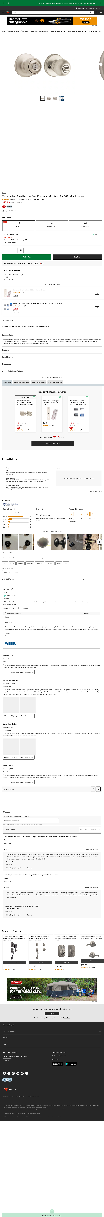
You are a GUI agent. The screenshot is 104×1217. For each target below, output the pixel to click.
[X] (8, 1073)
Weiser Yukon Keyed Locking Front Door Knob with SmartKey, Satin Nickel (39, 196)
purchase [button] (20, 563)
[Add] (97, 293)
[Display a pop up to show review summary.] (26, 306)
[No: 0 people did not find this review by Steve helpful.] (17, 608)
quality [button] (12, 563)
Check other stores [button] (10, 242)
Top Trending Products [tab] (38, 382)
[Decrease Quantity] (4, 250)
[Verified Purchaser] (10, 595)
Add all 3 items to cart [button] (53, 443)
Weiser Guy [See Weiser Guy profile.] (9, 861)
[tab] (18, 226)
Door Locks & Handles (58, 31)
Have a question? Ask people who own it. (16, 816)
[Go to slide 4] (61, 98)
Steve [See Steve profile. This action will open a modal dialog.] (5, 592)
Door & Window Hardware (40, 31)
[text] (23, 429)
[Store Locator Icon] (77, 8)
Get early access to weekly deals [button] (51, 1215)
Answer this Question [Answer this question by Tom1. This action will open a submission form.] (91, 887)
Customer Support (52, 1025)
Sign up (7, 1060)
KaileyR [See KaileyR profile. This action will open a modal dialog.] (6, 659)
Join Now (67, 1018)
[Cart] (101, 12)
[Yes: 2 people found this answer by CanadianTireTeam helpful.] (14, 915)
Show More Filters (8, 568)
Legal (52, 1044)
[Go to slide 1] (42, 98)
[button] (91, 12)
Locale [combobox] (18, 572)
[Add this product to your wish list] (21, 250)
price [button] (5, 563)
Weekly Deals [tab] (7, 382)
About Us (52, 1038)
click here (45, 326)
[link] (9, 200)
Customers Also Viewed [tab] (21, 382)
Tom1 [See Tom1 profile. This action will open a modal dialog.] (6, 878)
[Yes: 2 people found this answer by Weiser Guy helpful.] (14, 868)
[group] (23, 428)
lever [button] (66, 563)
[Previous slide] (3, 3)
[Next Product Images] (101, 64)
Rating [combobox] (7, 572)
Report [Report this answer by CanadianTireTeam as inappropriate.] (29, 915)
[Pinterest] (22, 1073)
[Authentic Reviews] (11, 504)
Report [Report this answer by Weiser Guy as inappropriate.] (29, 868)
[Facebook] (4, 1073)
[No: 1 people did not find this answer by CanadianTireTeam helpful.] (20, 915)
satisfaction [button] (40, 563)
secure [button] (59, 563)
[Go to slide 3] (55, 98)
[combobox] (91, 579)
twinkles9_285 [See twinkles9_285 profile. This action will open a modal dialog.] (8, 727)
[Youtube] (17, 1073)
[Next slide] (101, 3)
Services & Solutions (52, 1031)
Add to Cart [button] (27, 257)
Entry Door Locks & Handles (77, 31)
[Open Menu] (3, 12)
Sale (4, 206)
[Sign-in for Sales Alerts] (10, 211)
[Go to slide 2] (49, 98)
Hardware (25, 31)
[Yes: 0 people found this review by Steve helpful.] (12, 608)
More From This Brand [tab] (55, 382)
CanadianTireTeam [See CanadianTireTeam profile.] (12, 908)
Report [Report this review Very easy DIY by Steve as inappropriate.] (25, 608)
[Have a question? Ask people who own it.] (31, 820)
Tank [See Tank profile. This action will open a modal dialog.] (5, 840)
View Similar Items (38, 199)
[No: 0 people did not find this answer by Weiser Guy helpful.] (20, 868)
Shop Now (92, 3)
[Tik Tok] (26, 1073)
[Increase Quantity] (15, 250)
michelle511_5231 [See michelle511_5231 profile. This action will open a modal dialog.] (9, 683)
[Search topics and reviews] (22, 558)
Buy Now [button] (77, 257)
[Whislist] (97, 12)
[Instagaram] (13, 1073)
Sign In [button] (52, 1013)
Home (4, 31)
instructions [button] (50, 563)
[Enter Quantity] (10, 250)
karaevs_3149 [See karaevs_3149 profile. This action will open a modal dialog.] (8, 769)
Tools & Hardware (14, 31)
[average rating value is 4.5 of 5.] (7, 200)
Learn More (55, 1059)
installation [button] (30, 563)
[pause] (8, 3)
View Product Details (25, 199)
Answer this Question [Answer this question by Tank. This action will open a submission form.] (91, 849)
